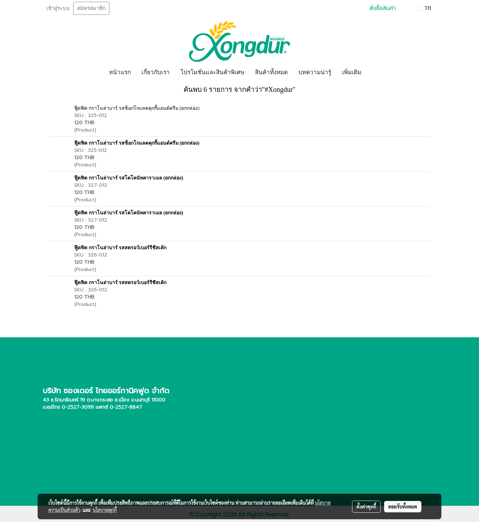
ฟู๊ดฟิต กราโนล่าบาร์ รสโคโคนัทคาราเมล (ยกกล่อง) (128, 178)
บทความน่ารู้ (315, 72)
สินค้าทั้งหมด (271, 72)
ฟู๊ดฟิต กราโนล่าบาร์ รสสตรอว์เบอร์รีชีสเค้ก (120, 247)
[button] (372, 72)
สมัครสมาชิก (91, 8)
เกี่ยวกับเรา (155, 72)
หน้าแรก (120, 72)
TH (424, 8)
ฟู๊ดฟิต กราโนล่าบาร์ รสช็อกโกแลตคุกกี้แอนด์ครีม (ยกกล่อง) (136, 108)
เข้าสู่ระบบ (58, 8)
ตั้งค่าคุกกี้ (366, 506)
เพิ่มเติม (351, 72)
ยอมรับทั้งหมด (402, 506)
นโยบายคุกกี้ (104, 510)
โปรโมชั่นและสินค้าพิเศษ (212, 72)
